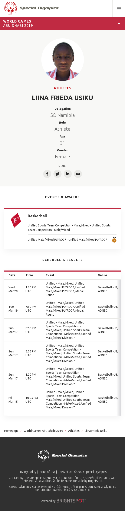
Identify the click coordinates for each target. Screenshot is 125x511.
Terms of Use (47, 472)
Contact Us (64, 472)
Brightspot (95, 480)
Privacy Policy (27, 472)
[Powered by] (71, 500)
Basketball (37, 216)
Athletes (62, 88)
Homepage (11, 430)
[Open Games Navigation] (119, 23)
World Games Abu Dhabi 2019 (43, 430)
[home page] (31, 8)
